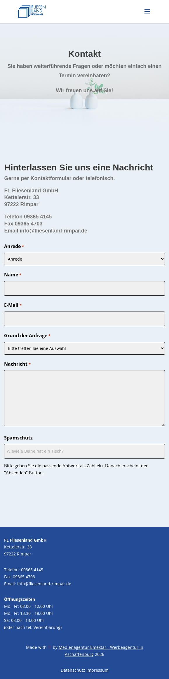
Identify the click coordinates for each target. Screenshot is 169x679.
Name (12, 275)
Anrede (14, 246)
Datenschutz (73, 670)
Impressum (97, 670)
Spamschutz (18, 438)
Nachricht (17, 364)
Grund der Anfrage (27, 336)
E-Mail (12, 305)
